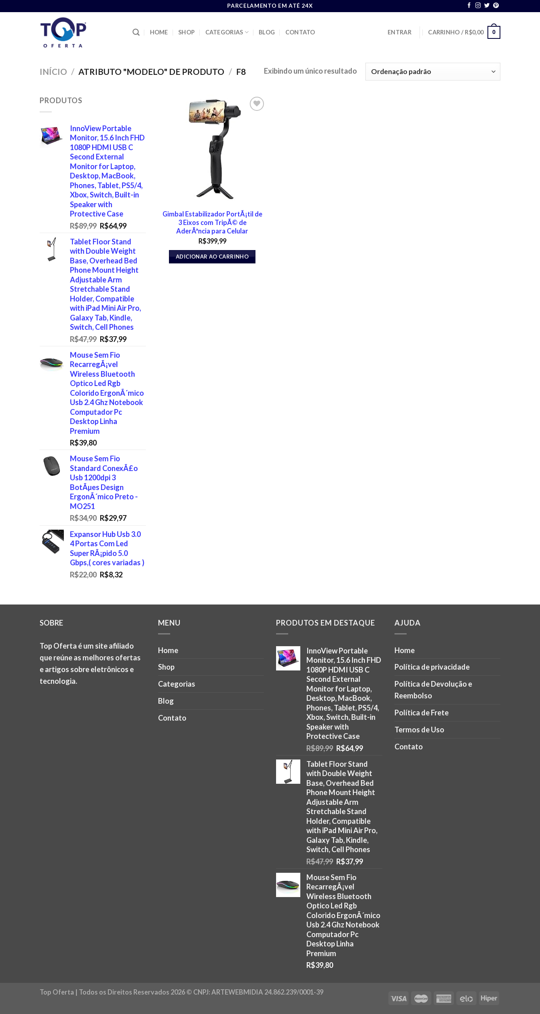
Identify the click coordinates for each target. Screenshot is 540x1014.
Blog (267, 32)
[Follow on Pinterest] (496, 6)
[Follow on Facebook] (469, 6)
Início (53, 71)
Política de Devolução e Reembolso (433, 689)
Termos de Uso (419, 729)
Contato (300, 32)
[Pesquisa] (136, 32)
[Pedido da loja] (432, 72)
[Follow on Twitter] (487, 6)
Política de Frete (421, 712)
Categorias (227, 32)
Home (159, 32)
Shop (186, 32)
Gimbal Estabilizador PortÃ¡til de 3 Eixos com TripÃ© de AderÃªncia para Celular (212, 222)
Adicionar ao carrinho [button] (212, 256)
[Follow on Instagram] (478, 6)
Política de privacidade (432, 666)
